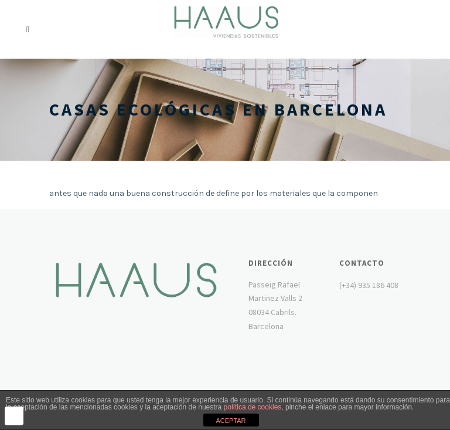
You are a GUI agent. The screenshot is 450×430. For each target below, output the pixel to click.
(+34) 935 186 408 (368, 285)
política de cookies (253, 407)
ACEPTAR (231, 420)
